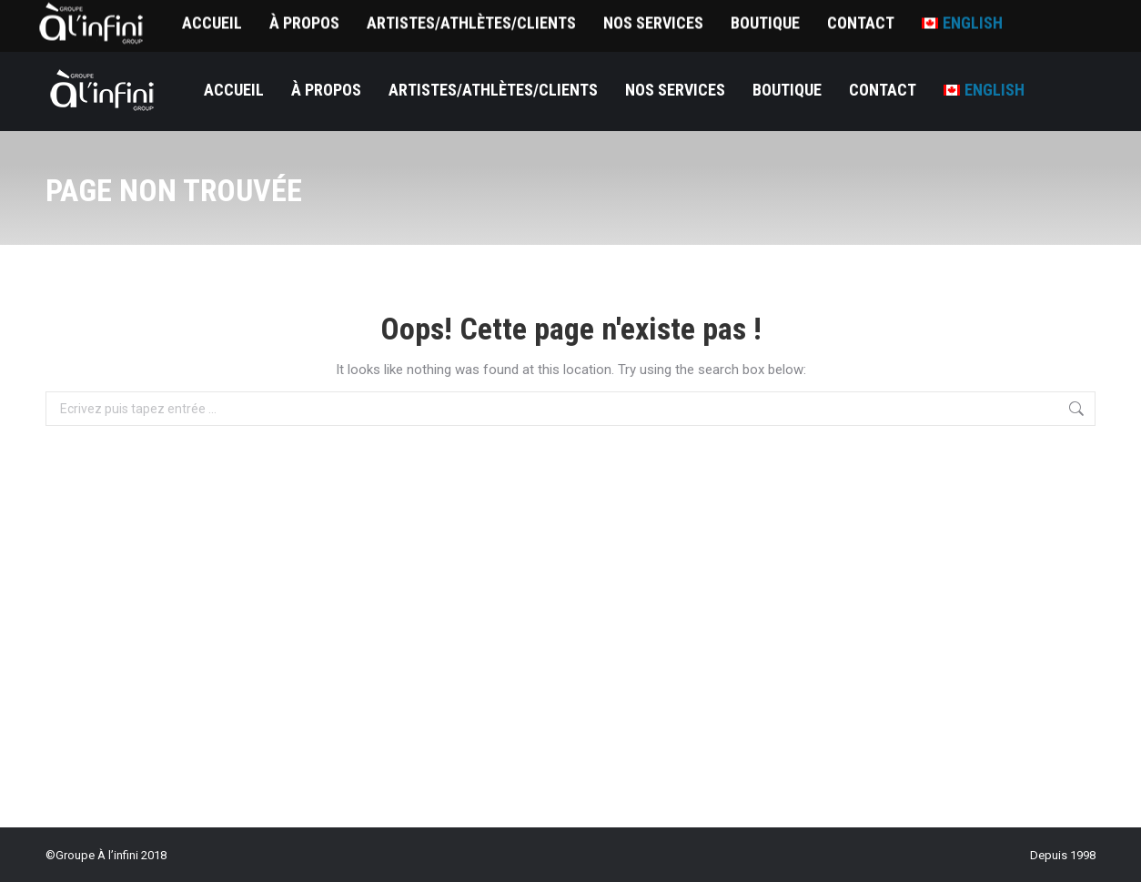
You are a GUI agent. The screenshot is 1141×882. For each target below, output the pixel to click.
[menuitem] (984, 90)
